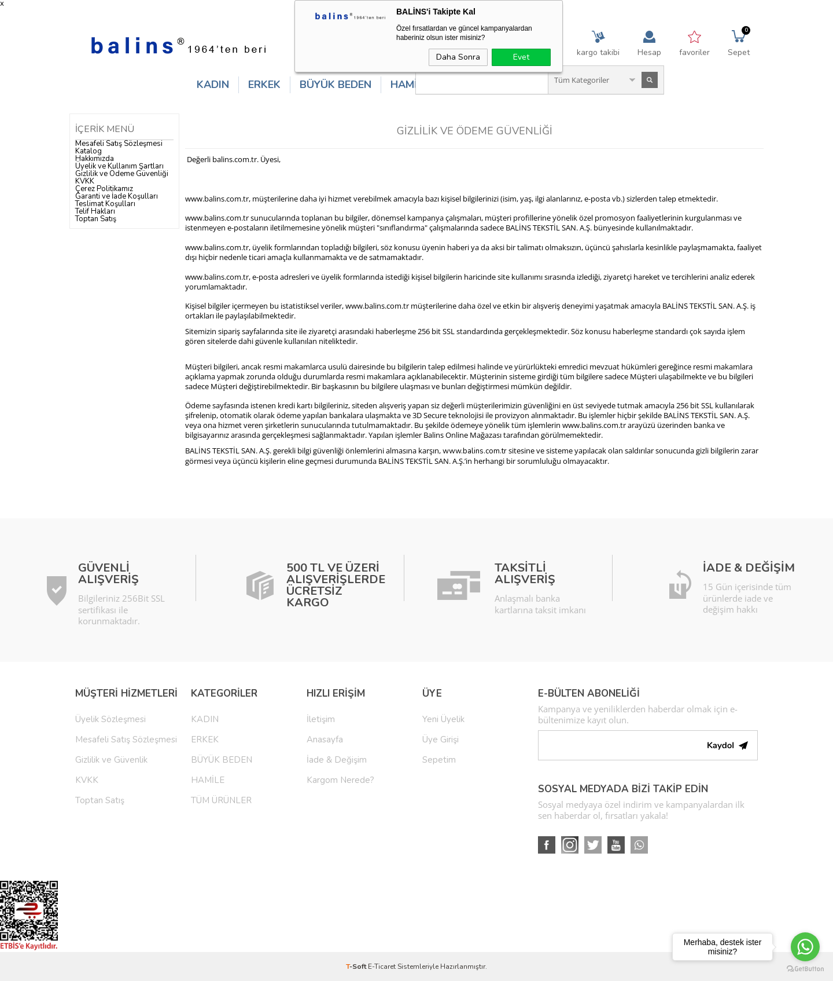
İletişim (321, 719)
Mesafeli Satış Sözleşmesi (119, 143)
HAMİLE (409, 84)
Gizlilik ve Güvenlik (111, 760)
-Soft (357, 966)
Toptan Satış (95, 219)
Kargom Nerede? (340, 780)
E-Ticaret (382, 966)
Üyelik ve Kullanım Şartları (119, 166)
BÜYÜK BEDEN (335, 84)
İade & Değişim (337, 760)
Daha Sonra (458, 57)
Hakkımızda (94, 158)
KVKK (84, 181)
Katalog (88, 151)
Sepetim (439, 760)
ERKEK (264, 84)
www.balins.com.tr (475, 451)
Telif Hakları (95, 211)
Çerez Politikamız (104, 189)
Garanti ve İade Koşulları (116, 196)
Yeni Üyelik (443, 719)
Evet (521, 57)
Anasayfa (325, 739)
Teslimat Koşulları (105, 204)
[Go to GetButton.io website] (805, 969)
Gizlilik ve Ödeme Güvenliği (121, 174)
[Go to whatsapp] (805, 946)
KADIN (213, 84)
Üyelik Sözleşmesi (110, 719)
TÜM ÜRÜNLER (221, 800)
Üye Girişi (440, 739)
